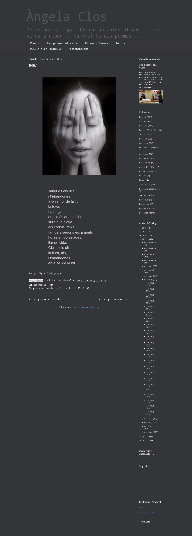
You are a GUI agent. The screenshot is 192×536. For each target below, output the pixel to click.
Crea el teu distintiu (146, 512)
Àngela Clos (66, 16)
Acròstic (143, 154)
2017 (145, 231)
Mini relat (144, 162)
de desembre (150, 242)
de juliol (149, 270)
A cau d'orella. (147, 167)
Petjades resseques (149, 147)
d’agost (148, 266)
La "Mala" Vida (146, 158)
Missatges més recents (45, 299)
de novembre (150, 248)
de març (148, 422)
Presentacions (78, 48)
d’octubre (149, 254)
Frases (142, 121)
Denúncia (143, 199)
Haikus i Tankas (96, 43)
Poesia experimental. (150, 189)
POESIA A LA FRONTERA (45, 48)
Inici (80, 299)
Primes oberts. (146, 171)
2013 (145, 440)
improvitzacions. (147, 195)
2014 (145, 436)
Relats (142, 175)
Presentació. (145, 208)
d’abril (148, 418)
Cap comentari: (38, 284)
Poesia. (143, 125)
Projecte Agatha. (147, 213)
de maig (148, 279)
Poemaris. (144, 204)
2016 (145, 235)
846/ (33, 65)
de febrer (149, 426)
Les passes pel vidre (62, 43)
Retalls (143, 138)
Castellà (143, 143)
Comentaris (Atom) (89, 307)
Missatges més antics (114, 299)
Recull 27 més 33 (79, 288)
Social (142, 134)
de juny (148, 276)
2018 (145, 228)
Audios (120, 43)
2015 (145, 239)
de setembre (150, 260)
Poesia (34, 43)
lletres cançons (147, 184)
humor (142, 180)
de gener (149, 432)
